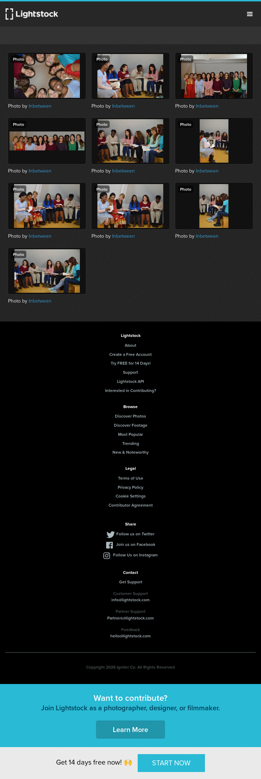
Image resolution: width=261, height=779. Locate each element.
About (130, 345)
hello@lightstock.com (130, 636)
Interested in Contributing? (130, 390)
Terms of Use (130, 478)
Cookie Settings (131, 496)
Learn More (130, 729)
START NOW (171, 763)
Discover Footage (130, 425)
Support (130, 372)
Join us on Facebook (135, 544)
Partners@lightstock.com (130, 618)
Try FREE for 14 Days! (131, 363)
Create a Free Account (130, 354)
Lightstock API (130, 381)
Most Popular (130, 434)
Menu (249, 14)
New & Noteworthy (130, 452)
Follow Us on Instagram (135, 555)
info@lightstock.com (130, 600)
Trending (130, 443)
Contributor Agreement (131, 505)
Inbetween (40, 105)
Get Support (130, 582)
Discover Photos (130, 416)
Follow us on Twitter (135, 534)
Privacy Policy (130, 487)
